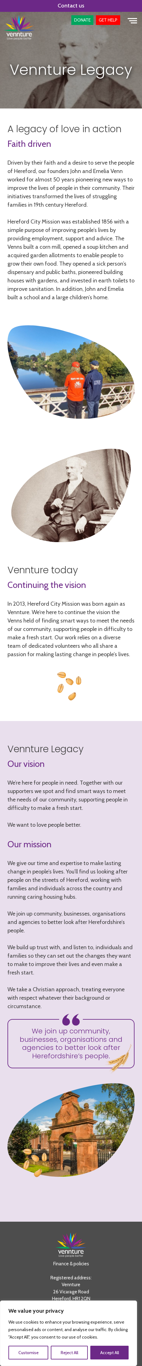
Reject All (69, 1352)
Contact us (71, 5)
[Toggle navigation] (132, 20)
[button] (82, 20)
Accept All (109, 1352)
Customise (28, 1352)
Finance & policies (71, 1264)
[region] (68, 1333)
